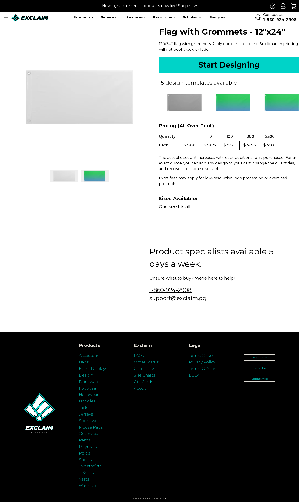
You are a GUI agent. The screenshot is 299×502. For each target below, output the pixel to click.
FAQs (139, 355)
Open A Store (259, 368)
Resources (164, 17)
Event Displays (93, 369)
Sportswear (90, 421)
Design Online (259, 357)
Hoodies (87, 401)
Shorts (85, 460)
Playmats (88, 447)
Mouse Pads (91, 427)
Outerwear (89, 433)
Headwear (89, 394)
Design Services (259, 378)
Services (110, 17)
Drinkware (89, 382)
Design (86, 375)
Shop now (187, 6)
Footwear (88, 388)
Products (83, 17)
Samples (218, 17)
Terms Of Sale (202, 369)
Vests (84, 479)
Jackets (86, 408)
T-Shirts (86, 472)
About (140, 388)
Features (135, 17)
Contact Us (144, 369)
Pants (84, 440)
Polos (84, 453)
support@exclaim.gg (178, 298)
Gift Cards (143, 382)
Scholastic (192, 17)
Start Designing (229, 64)
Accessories (90, 355)
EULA (194, 375)
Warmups (88, 486)
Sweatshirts (90, 466)
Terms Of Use (201, 355)
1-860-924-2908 (171, 290)
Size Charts (144, 375)
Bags (84, 362)
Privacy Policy (202, 362)
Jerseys (86, 414)
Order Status (146, 362)
